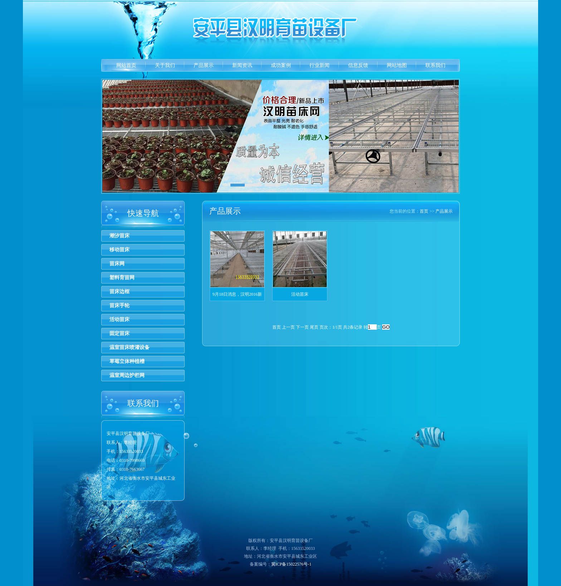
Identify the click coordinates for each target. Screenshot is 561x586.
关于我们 (165, 65)
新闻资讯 (242, 65)
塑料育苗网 (122, 277)
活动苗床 (119, 319)
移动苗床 (119, 249)
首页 (424, 211)
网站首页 (126, 65)
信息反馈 (358, 65)
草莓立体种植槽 (127, 361)
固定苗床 (119, 333)
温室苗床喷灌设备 (129, 347)
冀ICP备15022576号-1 (291, 564)
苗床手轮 (119, 305)
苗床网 (117, 263)
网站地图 (397, 65)
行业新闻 (319, 65)
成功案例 (281, 65)
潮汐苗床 (119, 235)
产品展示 (204, 65)
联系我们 (435, 65)
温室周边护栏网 (127, 375)
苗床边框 (119, 291)
